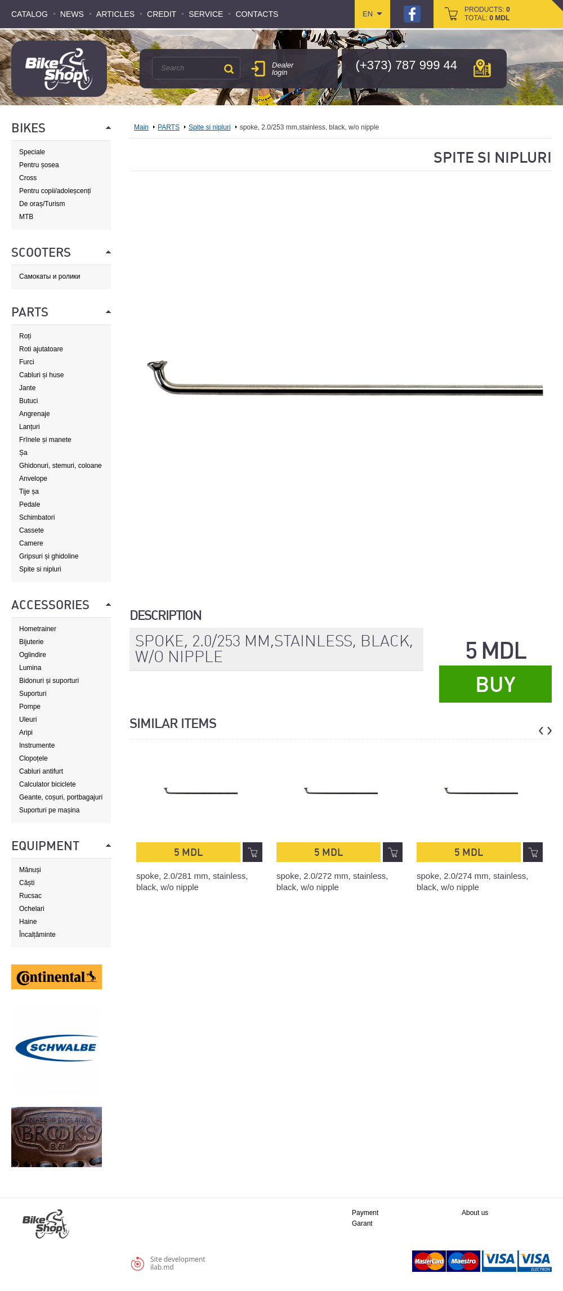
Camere (31, 543)
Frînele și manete (45, 440)
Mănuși (30, 870)
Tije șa (29, 491)
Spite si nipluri (40, 569)
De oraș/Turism (42, 204)
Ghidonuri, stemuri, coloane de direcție (60, 466)
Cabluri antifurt (41, 771)
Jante (27, 388)
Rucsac (30, 896)
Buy (495, 684)
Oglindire (32, 655)
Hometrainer (37, 629)
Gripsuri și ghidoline (48, 556)
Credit (161, 14)
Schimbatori (37, 517)
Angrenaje (34, 414)
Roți (25, 336)
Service (206, 14)
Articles (115, 14)
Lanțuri (29, 427)
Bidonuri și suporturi (49, 681)
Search (228, 68)
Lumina (30, 668)
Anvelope (33, 479)
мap (482, 68)
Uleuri (28, 719)
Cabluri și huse (41, 375)
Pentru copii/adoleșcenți (55, 191)
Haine (28, 922)
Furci (26, 362)
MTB (26, 217)
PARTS (169, 127)
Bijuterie (31, 642)
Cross (28, 178)
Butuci (28, 401)
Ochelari (31, 909)
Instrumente (37, 745)
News (72, 14)
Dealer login (282, 69)
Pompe (30, 707)
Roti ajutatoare (41, 349)
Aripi (26, 732)
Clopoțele (33, 758)
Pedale (29, 504)
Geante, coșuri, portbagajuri (60, 797)
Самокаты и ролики (50, 276)
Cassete (31, 530)
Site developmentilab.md (177, 1263)
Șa (23, 453)
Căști (26, 883)
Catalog (29, 14)
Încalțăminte (37, 935)
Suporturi (33, 694)
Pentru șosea (39, 165)
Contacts (256, 14)
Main (141, 127)
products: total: (487, 14)
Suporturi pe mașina (49, 810)
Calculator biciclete (47, 784)
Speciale (32, 152)
